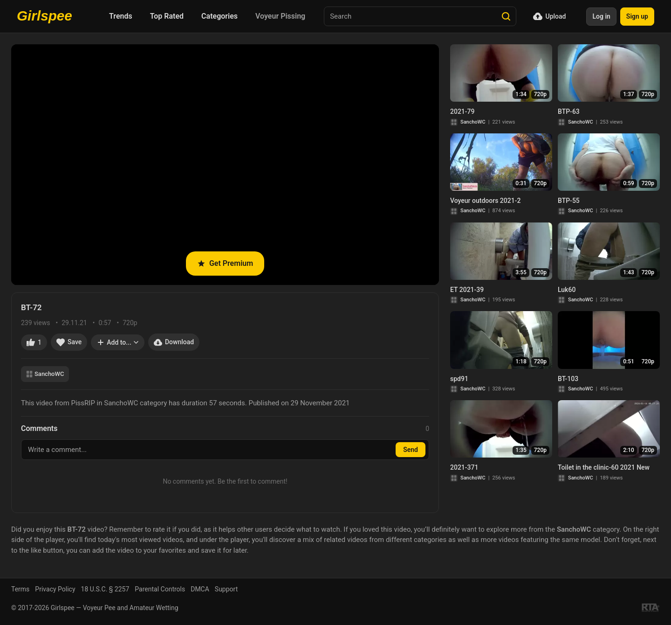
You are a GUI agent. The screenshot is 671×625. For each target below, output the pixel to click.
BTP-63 (569, 111)
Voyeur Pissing (280, 16)
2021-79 (462, 111)
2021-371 (464, 467)
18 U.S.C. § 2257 (105, 589)
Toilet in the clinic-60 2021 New (604, 467)
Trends (120, 16)
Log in (601, 16)
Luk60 (566, 289)
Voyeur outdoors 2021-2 (485, 200)
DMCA (200, 589)
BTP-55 (569, 200)
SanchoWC (45, 373)
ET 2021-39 (467, 289)
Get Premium (225, 263)
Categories (219, 16)
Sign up (637, 16)
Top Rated (167, 16)
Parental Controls (160, 589)
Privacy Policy (55, 589)
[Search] (506, 16)
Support (226, 589)
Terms (20, 589)
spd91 (459, 378)
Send (410, 449)
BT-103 (568, 378)
